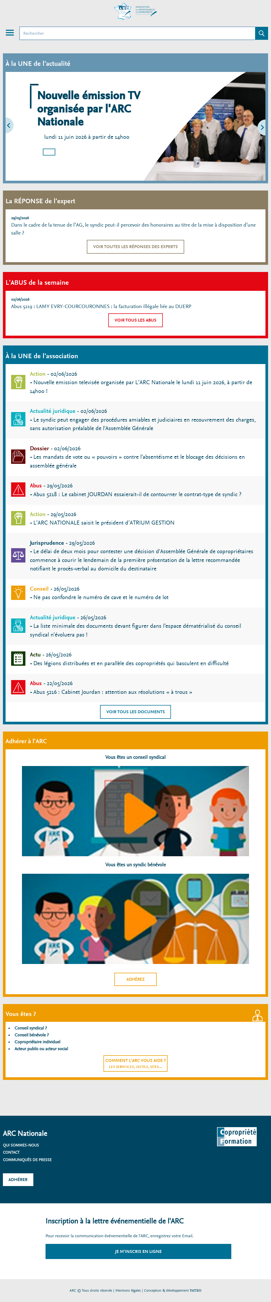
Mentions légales (128, 1290)
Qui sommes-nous (21, 1145)
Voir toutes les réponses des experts (135, 246)
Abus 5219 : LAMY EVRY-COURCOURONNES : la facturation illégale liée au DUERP (101, 306)
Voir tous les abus (135, 320)
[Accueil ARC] (135, 11)
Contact (11, 1152)
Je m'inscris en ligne (138, 1251)
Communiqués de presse (27, 1159)
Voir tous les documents (135, 712)
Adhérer (18, 1179)
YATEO (195, 1290)
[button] (20, 126)
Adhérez (136, 979)
